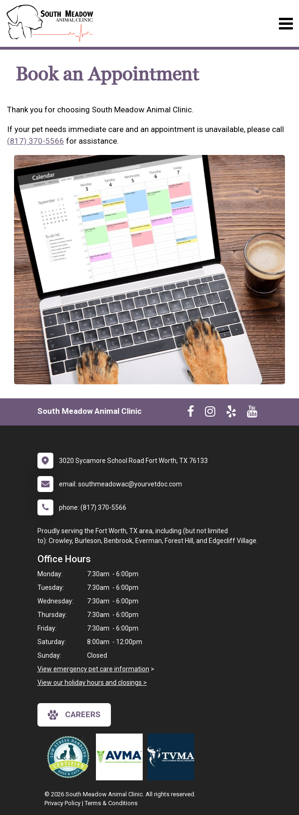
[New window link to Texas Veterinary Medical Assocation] (173, 757)
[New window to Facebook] (190, 413)
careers (74, 715)
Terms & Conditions (111, 803)
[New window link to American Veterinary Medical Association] (121, 757)
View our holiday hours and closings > (92, 682)
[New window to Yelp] (231, 413)
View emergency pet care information (93, 669)
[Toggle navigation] (285, 23)
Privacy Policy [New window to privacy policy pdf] (62, 803)
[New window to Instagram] (210, 413)
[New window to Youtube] (252, 413)
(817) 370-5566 (35, 141)
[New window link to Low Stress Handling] (70, 757)
